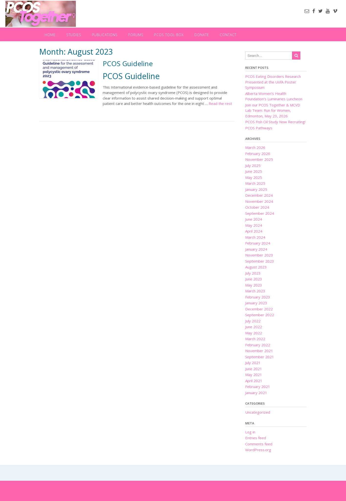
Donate (201, 34)
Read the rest (220, 103)
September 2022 (259, 314)
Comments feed (258, 443)
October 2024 (257, 207)
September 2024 (259, 213)
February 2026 (257, 153)
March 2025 (255, 183)
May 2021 (253, 374)
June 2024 (253, 219)
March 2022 (255, 338)
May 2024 (253, 225)
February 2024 (257, 243)
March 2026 (255, 147)
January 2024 (256, 249)
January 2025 (256, 189)
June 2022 (253, 326)
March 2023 (255, 290)
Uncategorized (257, 412)
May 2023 (253, 285)
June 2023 (253, 278)
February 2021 (257, 386)
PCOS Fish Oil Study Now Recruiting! (275, 121)
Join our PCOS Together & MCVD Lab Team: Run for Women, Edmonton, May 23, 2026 (272, 110)
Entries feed (255, 437)
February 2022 (257, 344)
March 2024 (255, 237)
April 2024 (253, 231)
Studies (73, 34)
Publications (105, 34)
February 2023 (257, 297)
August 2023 (256, 267)
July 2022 (253, 320)
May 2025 (253, 177)
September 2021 (259, 356)
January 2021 (256, 392)
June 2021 (253, 368)
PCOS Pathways (258, 127)
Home (50, 34)
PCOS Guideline (128, 63)
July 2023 (253, 273)
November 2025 (259, 159)
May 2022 (253, 332)
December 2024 (259, 195)
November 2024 (259, 201)
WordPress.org (258, 449)
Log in (250, 431)
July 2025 (253, 165)
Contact (228, 34)
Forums (135, 34)
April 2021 (253, 380)
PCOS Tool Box (169, 34)
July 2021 (253, 362)
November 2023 (259, 255)
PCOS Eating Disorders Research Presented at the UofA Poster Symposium (273, 82)
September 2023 (259, 261)
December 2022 (259, 309)
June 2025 (253, 171)
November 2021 (259, 350)
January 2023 (256, 302)
